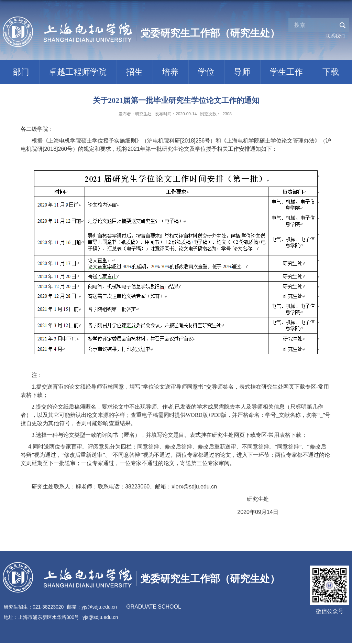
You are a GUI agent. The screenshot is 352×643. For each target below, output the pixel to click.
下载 (330, 71)
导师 (242, 71)
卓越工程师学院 (78, 71)
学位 (206, 71)
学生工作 (286, 71)
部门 (21, 71)
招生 (134, 71)
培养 (170, 71)
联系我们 (335, 36)
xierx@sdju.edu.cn (194, 486)
